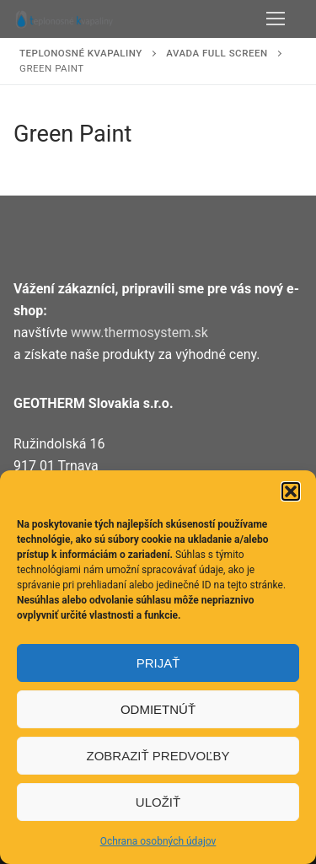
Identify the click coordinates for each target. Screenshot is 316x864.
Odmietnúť (158, 709)
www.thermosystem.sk (139, 333)
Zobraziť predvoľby (157, 756)
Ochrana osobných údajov (158, 841)
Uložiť (158, 802)
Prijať (158, 663)
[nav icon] (276, 19)
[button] (290, 491)
